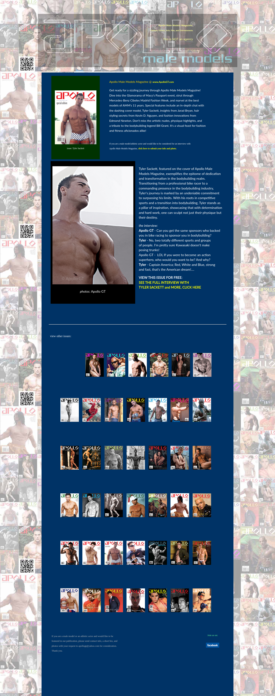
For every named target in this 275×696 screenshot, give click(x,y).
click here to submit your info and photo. (157, 148)
